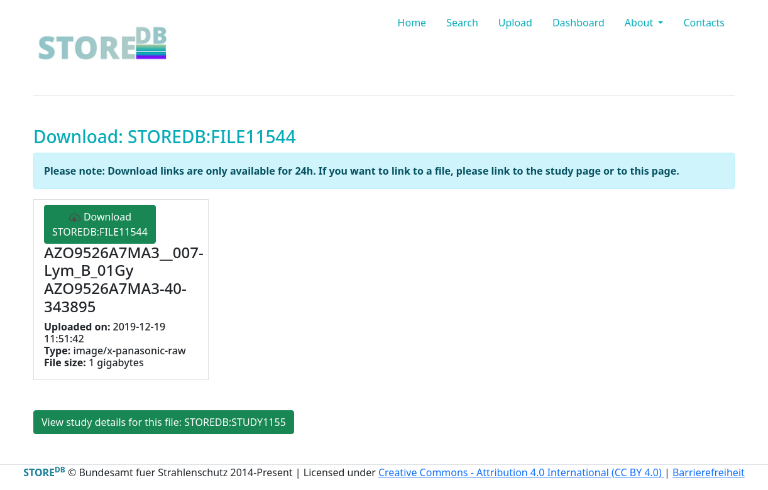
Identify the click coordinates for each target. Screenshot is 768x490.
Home (412, 23)
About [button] (640, 23)
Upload (515, 23)
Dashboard (578, 23)
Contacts (704, 23)
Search (462, 23)
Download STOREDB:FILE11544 (100, 224)
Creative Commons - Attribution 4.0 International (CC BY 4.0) (521, 472)
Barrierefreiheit (708, 472)
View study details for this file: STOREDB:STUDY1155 (163, 422)
